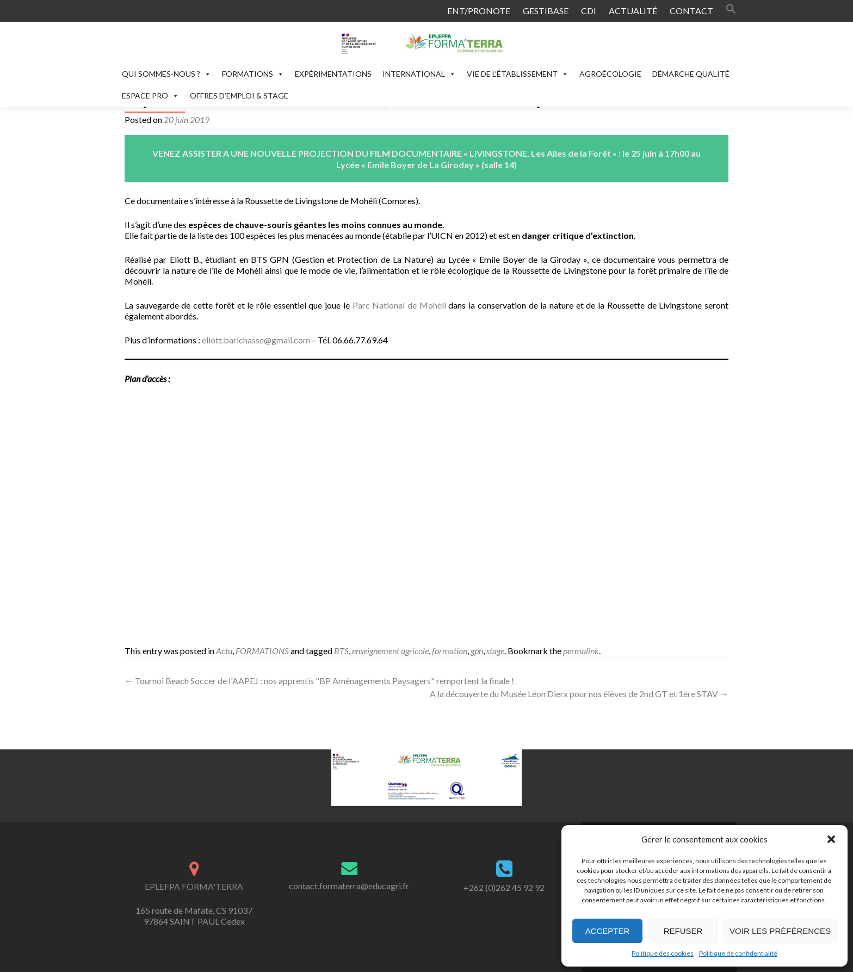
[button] (831, 839)
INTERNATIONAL (419, 73)
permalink (581, 650)
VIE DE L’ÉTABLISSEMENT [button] (517, 73)
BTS (341, 650)
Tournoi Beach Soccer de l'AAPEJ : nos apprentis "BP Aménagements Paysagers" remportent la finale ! (319, 680)
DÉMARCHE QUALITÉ (691, 73)
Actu (224, 650)
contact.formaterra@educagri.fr (349, 886)
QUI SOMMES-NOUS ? (166, 73)
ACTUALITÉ (633, 10)
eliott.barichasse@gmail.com (256, 340)
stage (495, 650)
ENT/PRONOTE (478, 10)
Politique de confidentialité (738, 953)
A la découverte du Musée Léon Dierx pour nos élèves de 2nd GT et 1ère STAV (579, 693)
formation (449, 650)
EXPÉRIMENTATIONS (333, 73)
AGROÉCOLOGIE (610, 73)
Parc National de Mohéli (399, 305)
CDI (588, 10)
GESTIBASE (545, 10)
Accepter (607, 931)
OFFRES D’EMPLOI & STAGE (239, 95)
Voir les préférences (780, 931)
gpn (477, 650)
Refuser (683, 931)
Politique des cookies (663, 953)
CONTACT (691, 10)
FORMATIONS (253, 73)
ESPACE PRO (150, 95)
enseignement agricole (390, 650)
